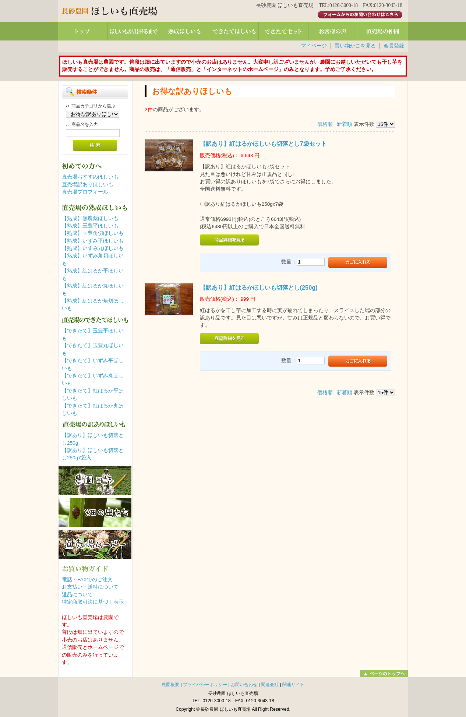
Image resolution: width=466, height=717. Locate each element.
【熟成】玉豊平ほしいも (90, 226)
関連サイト (293, 684)
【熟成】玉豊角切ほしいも (93, 233)
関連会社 (270, 684)
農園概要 (170, 684)
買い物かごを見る (355, 46)
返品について (77, 594)
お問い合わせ (244, 684)
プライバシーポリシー (205, 684)
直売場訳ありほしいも (87, 184)
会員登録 (394, 46)
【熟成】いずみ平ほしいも (93, 241)
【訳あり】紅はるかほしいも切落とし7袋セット (263, 143)
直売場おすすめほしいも (90, 177)
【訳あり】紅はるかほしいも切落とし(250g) (259, 287)
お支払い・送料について (90, 587)
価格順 (325, 124)
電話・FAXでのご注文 (87, 579)
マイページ (314, 46)
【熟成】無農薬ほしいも (90, 218)
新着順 (344, 124)
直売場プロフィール (85, 192)
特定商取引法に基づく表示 (93, 602)
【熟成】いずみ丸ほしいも (93, 248)
